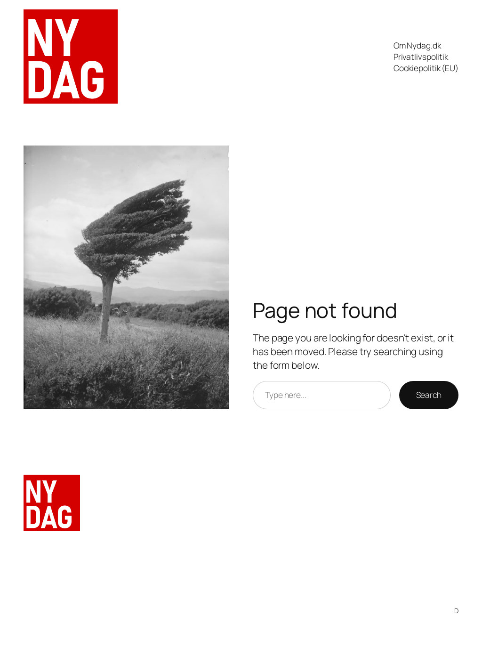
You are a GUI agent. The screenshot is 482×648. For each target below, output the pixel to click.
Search (429, 394)
